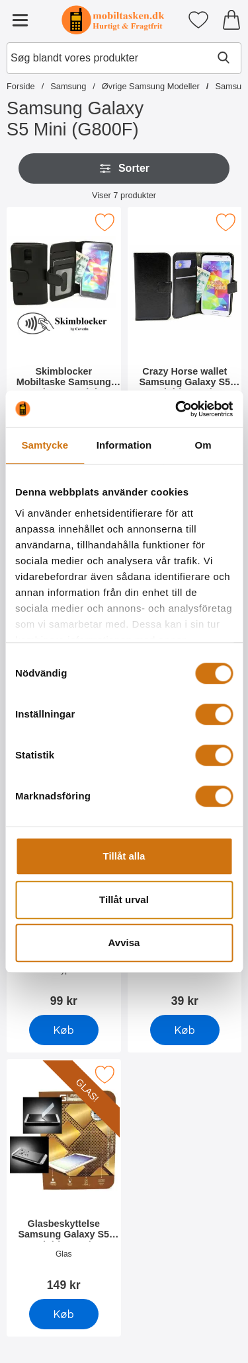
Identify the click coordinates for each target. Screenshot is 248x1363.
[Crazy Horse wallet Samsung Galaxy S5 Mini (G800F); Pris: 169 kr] (185, 327)
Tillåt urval (124, 899)
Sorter (124, 168)
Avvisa (124, 942)
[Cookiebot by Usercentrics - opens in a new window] (176, 409)
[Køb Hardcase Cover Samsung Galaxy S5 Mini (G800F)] (64, 1030)
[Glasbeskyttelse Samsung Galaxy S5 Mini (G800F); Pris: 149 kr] (64, 1179)
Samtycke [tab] (44, 445)
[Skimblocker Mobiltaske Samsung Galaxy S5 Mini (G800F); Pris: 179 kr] (64, 327)
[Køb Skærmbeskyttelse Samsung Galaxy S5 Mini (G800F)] (184, 1030)
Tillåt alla (124, 856)
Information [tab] (124, 445)
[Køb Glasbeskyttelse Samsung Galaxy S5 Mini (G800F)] (64, 1314)
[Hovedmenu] (20, 20)
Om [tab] (203, 445)
